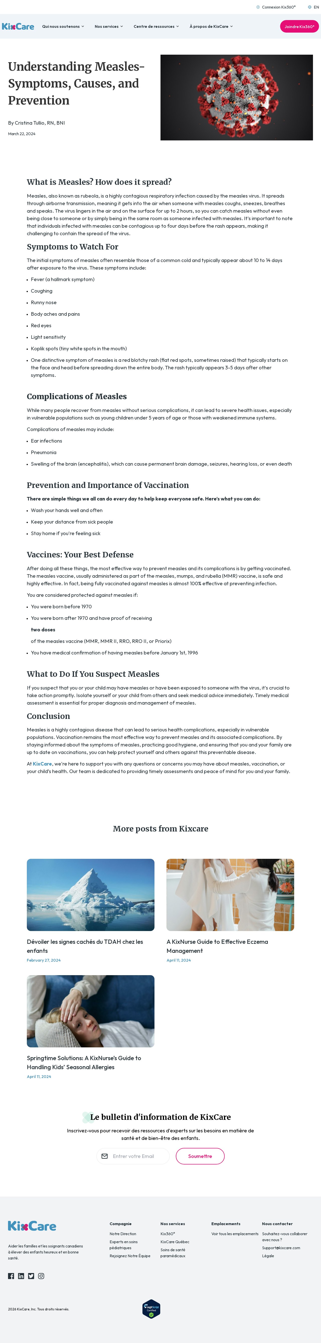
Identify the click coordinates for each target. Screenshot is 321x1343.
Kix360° (167, 1233)
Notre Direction (123, 1233)
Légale (268, 1255)
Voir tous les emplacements (235, 1233)
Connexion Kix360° (276, 7)
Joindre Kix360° (299, 26)
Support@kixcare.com (281, 1247)
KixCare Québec (174, 1241)
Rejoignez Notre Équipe (130, 1255)
